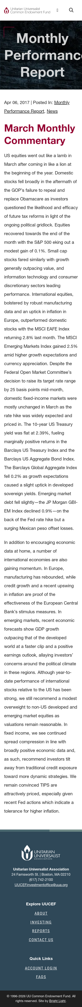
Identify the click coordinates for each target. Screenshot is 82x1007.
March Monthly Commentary (39, 134)
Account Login (41, 968)
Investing (41, 922)
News (52, 111)
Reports (41, 930)
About (41, 913)
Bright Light (57, 1001)
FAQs (41, 976)
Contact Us (41, 939)
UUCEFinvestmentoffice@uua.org (41, 885)
